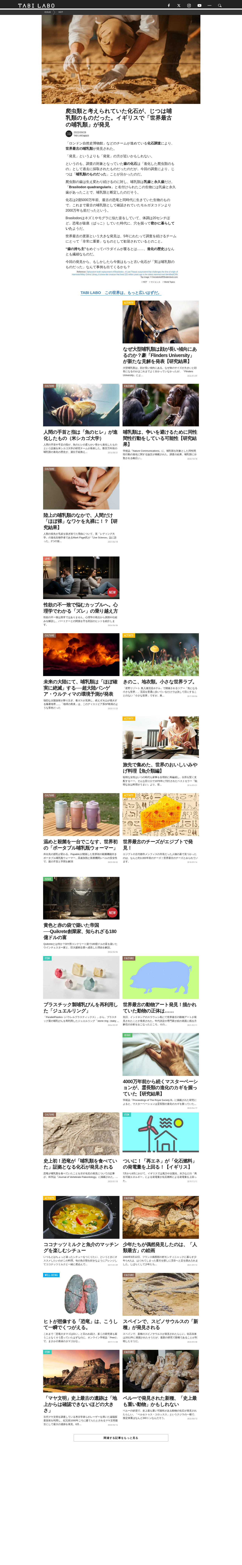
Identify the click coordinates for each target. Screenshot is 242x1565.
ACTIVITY (128, 304)
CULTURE (49, 387)
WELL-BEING (51, 1277)
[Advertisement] (121, 1512)
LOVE (47, 560)
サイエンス (155, 284)
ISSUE (48, 880)
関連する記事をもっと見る (121, 1439)
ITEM (47, 960)
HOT (145, 284)
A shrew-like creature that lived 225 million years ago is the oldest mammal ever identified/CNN (138, 276)
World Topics (169, 284)
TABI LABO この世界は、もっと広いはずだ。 (121, 294)
